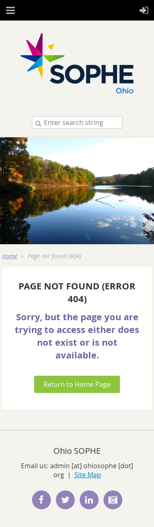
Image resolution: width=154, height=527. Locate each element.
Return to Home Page (77, 384)
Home (9, 256)
